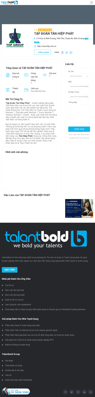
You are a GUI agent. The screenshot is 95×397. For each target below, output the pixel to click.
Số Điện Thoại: (73, 92)
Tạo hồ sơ (9, 285)
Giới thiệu (9, 360)
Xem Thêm (10, 270)
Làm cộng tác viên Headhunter (18, 304)
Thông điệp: (72, 102)
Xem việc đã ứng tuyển (15, 295)
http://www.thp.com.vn (46, 46)
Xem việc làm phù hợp (14, 290)
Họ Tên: (71, 71)
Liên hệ (8, 375)
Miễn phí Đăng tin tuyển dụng (17, 345)
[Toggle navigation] (91, 2)
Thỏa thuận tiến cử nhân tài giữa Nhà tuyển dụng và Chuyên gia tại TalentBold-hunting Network (45, 309)
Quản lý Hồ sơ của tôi (14, 300)
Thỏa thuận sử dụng (13, 365)
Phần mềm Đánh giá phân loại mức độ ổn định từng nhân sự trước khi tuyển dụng (39, 335)
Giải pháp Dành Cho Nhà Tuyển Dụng (20, 319)
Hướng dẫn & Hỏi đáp (14, 370)
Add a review (42, 52)
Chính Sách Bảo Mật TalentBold (18, 380)
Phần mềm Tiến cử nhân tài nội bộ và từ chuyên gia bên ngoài (31, 330)
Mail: (70, 82)
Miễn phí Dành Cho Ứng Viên (16, 279)
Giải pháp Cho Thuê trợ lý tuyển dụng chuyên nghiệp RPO (29, 340)
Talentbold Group (11, 354)
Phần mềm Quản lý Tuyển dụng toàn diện (22, 325)
